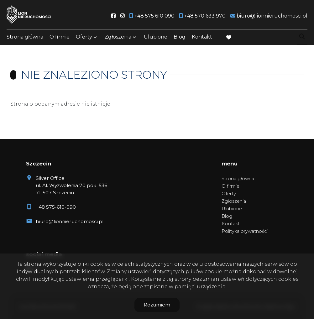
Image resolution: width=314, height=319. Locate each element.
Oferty (84, 38)
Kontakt (202, 38)
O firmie (60, 38)
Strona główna (25, 38)
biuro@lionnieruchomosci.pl (69, 221)
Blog (180, 38)
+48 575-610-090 (56, 207)
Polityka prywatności (245, 231)
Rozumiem (157, 305)
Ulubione (155, 38)
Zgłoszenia (118, 38)
